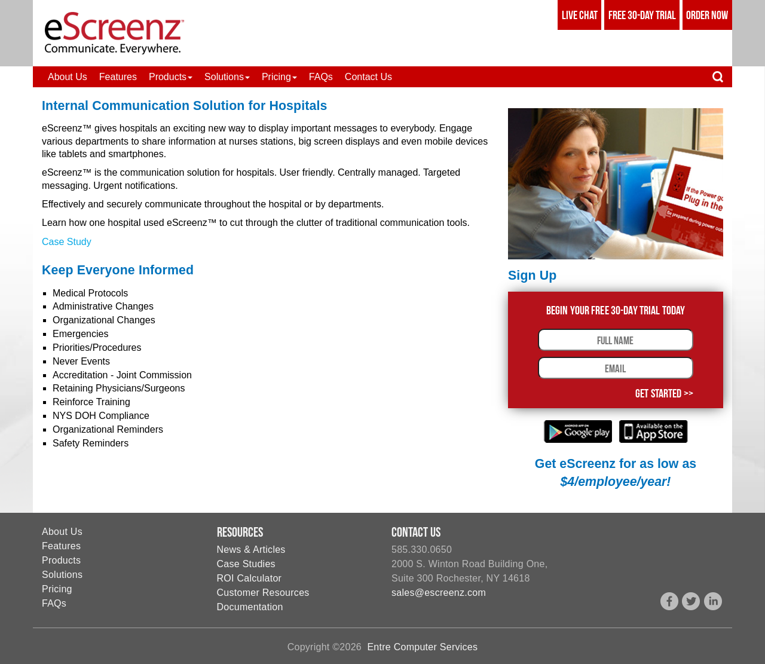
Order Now (707, 15)
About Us (62, 532)
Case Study (66, 242)
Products (61, 560)
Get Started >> (664, 393)
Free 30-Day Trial (642, 15)
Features (61, 546)
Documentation (250, 607)
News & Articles (251, 549)
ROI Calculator (249, 578)
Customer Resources (263, 592)
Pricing (57, 589)
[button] (170, 76)
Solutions (62, 575)
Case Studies (246, 564)
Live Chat (580, 15)
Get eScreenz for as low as (615, 473)
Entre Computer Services (422, 647)
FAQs (54, 603)
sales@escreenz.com (438, 592)
